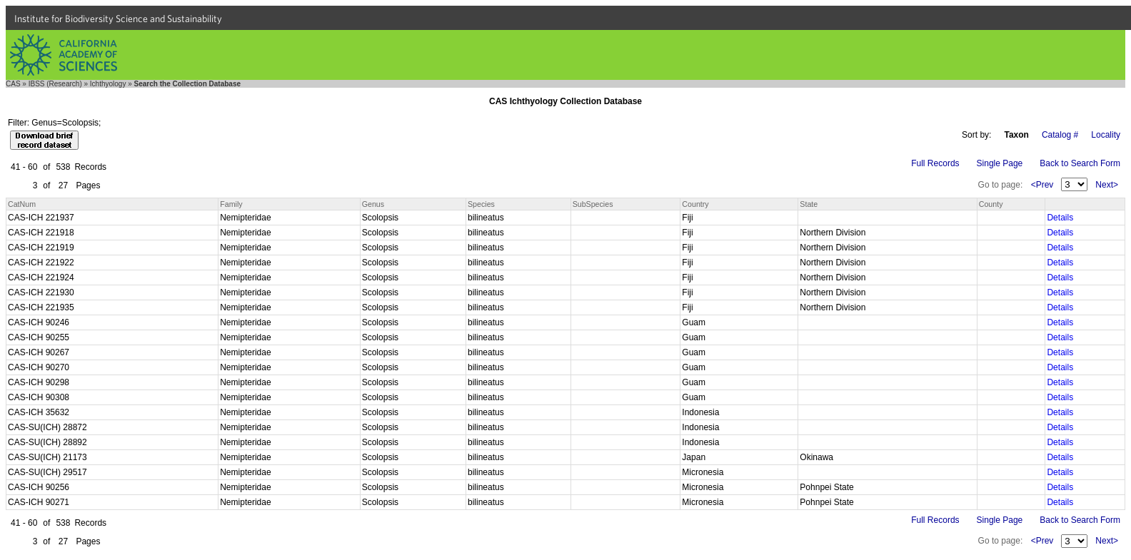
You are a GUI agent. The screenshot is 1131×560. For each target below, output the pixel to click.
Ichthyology (108, 84)
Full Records (935, 163)
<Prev (1042, 185)
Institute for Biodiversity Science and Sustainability (118, 18)
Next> (1106, 185)
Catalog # (1060, 135)
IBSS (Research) (55, 84)
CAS (13, 84)
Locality (1105, 135)
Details (1060, 218)
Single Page (1000, 163)
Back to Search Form (1080, 163)
